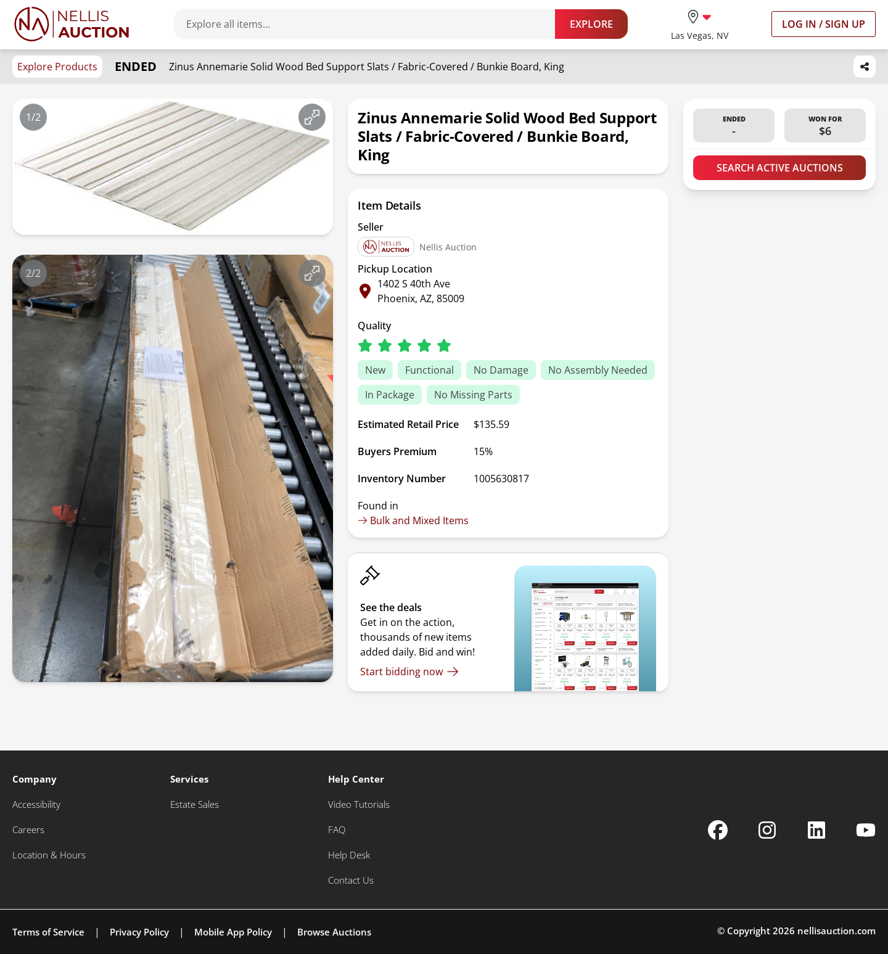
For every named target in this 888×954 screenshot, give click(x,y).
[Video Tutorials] (359, 804)
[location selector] (699, 24)
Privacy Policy (139, 932)
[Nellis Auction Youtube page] (866, 830)
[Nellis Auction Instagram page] (767, 830)
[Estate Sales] (194, 804)
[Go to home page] (71, 24)
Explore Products (57, 66)
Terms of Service (48, 932)
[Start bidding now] (409, 671)
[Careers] (28, 829)
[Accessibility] (36, 804)
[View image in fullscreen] (312, 117)
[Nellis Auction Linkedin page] (816, 830)
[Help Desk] (349, 855)
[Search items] (370, 24)
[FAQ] (336, 829)
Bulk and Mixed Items (413, 520)
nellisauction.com (836, 930)
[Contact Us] (351, 880)
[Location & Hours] (49, 855)
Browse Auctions (334, 932)
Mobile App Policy (233, 932)
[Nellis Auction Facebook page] (718, 830)
